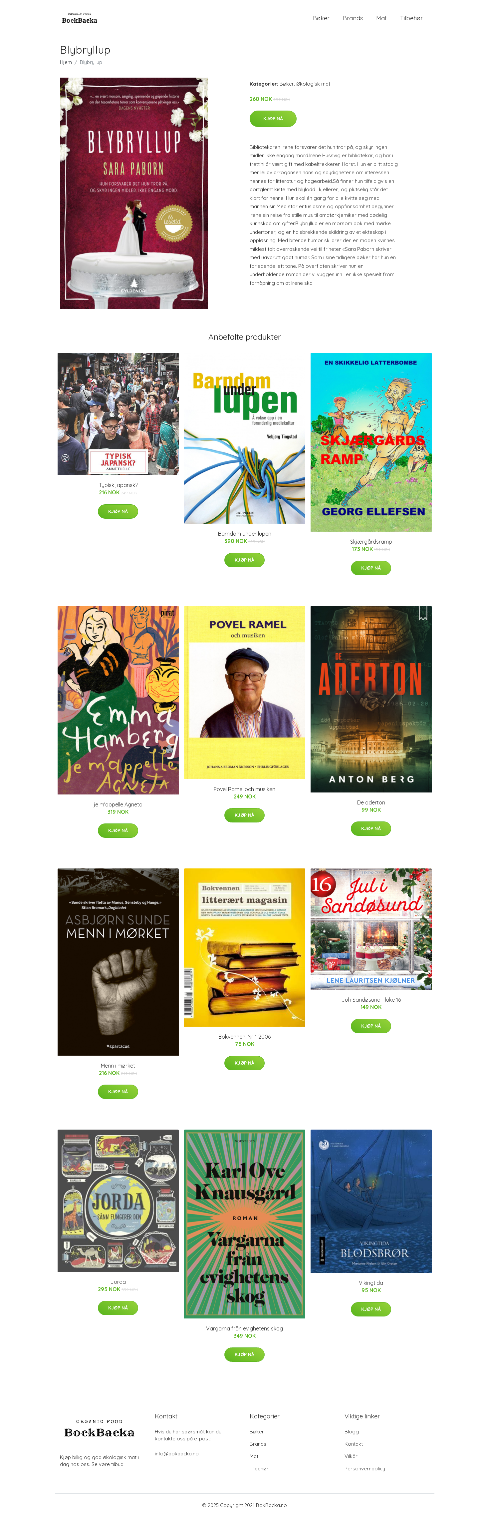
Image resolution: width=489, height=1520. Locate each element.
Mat (381, 20)
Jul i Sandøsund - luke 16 (371, 1003)
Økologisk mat (313, 87)
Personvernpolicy (365, 1472)
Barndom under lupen (244, 537)
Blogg (352, 1435)
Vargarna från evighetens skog (244, 1331)
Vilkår (351, 1459)
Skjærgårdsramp (371, 545)
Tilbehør (411, 20)
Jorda (118, 1285)
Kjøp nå (273, 122)
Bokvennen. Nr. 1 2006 (244, 1040)
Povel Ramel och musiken (244, 792)
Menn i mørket (118, 1069)
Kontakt (354, 1447)
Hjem (66, 65)
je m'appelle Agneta (118, 807)
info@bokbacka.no (177, 1457)
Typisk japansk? (118, 488)
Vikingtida (371, 1286)
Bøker (321, 20)
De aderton (371, 805)
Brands (353, 20)
